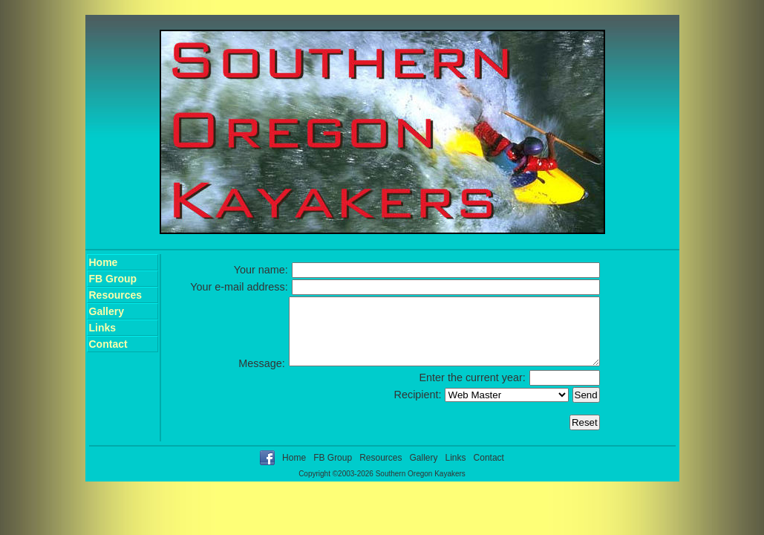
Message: (224, 377)
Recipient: (418, 408)
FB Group (113, 279)
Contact (108, 344)
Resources (116, 295)
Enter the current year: (472, 391)
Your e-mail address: (238, 287)
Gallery (106, 311)
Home (103, 262)
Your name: (261, 270)
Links (103, 328)
